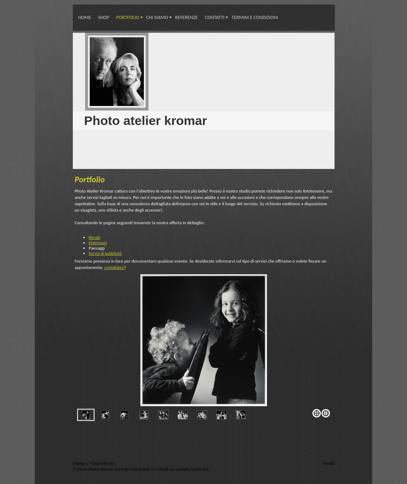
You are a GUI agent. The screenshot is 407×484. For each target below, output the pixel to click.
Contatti (214, 17)
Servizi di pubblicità (105, 253)
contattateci (114, 267)
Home (84, 17)
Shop (103, 17)
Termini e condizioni (254, 17)
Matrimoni (98, 242)
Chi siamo (157, 17)
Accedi (329, 463)
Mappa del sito (102, 463)
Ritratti (94, 237)
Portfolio (127, 17)
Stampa (80, 463)
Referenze (186, 17)
